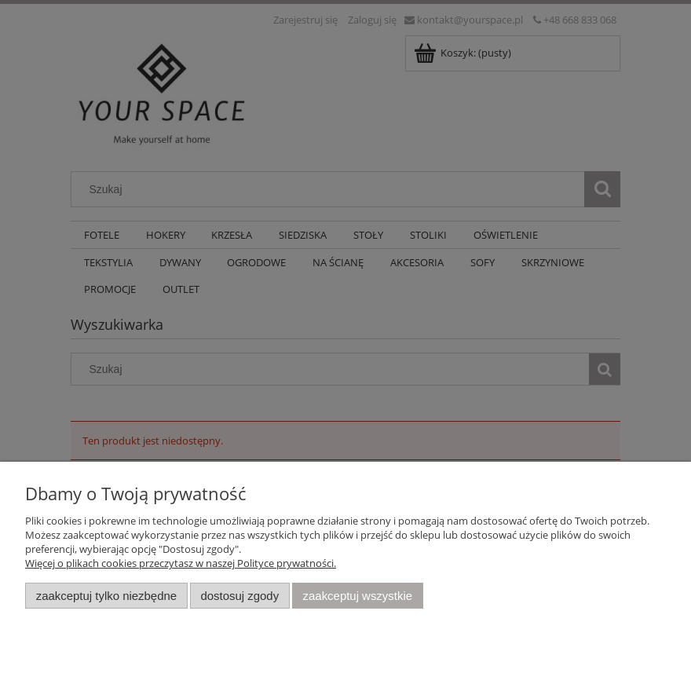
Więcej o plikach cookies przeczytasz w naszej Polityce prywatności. (180, 563)
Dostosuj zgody (239, 595)
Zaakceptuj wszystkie (357, 595)
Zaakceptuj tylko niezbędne (106, 595)
